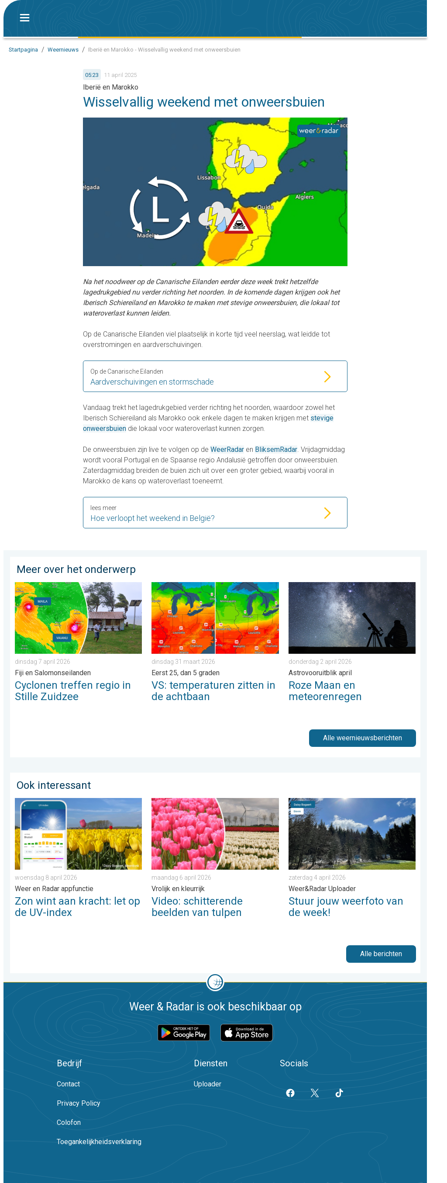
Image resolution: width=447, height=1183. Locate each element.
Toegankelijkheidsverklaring (99, 1142)
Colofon (69, 1122)
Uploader (207, 1084)
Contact (68, 1084)
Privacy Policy (78, 1103)
